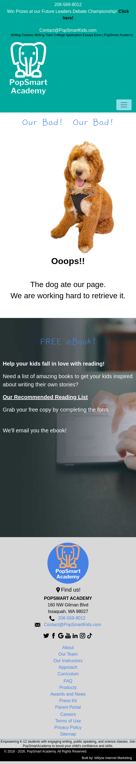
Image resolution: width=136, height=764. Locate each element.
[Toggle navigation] (124, 104)
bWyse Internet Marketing (113, 758)
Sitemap (68, 734)
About (68, 647)
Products (67, 687)
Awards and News (68, 694)
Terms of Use (68, 721)
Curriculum (67, 674)
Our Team (68, 654)
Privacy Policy (68, 727)
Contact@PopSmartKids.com (68, 30)
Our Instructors (68, 660)
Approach (68, 667)
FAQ (68, 681)
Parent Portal (68, 707)
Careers (68, 714)
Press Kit (68, 700)
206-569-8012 (68, 4)
